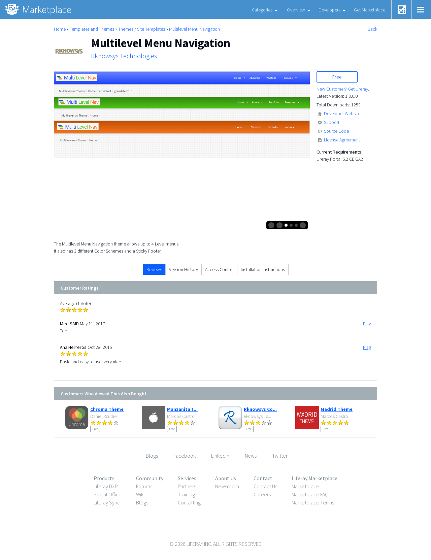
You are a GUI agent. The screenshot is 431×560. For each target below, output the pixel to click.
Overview (296, 10)
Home (60, 29)
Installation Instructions (263, 269)
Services (187, 478)
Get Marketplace (369, 10)
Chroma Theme (107, 409)
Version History (183, 269)
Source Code (336, 131)
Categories (262, 10)
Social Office (108, 494)
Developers (329, 10)
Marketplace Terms (313, 502)
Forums (144, 486)
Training (186, 494)
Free (337, 77)
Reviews (154, 269)
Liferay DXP (106, 486)
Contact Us (265, 486)
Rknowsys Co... (260, 409)
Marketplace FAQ (310, 494)
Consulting (189, 502)
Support (331, 122)
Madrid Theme (337, 409)
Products (104, 478)
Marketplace (305, 486)
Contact (263, 478)
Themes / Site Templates (141, 29)
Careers (262, 494)
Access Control (219, 269)
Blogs (142, 502)
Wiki (140, 494)
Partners (187, 486)
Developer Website (342, 113)
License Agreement (342, 140)
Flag (367, 324)
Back (372, 29)
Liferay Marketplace (314, 478)
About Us (225, 478)
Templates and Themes (92, 29)
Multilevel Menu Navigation (194, 29)
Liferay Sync (107, 502)
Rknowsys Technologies (124, 56)
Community (149, 478)
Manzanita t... (182, 409)
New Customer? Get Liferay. (343, 89)
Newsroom (227, 486)
